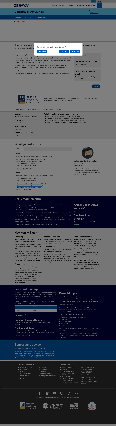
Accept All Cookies (75, 51)
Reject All (63, 51)
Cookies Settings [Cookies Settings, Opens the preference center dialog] (42, 51)
